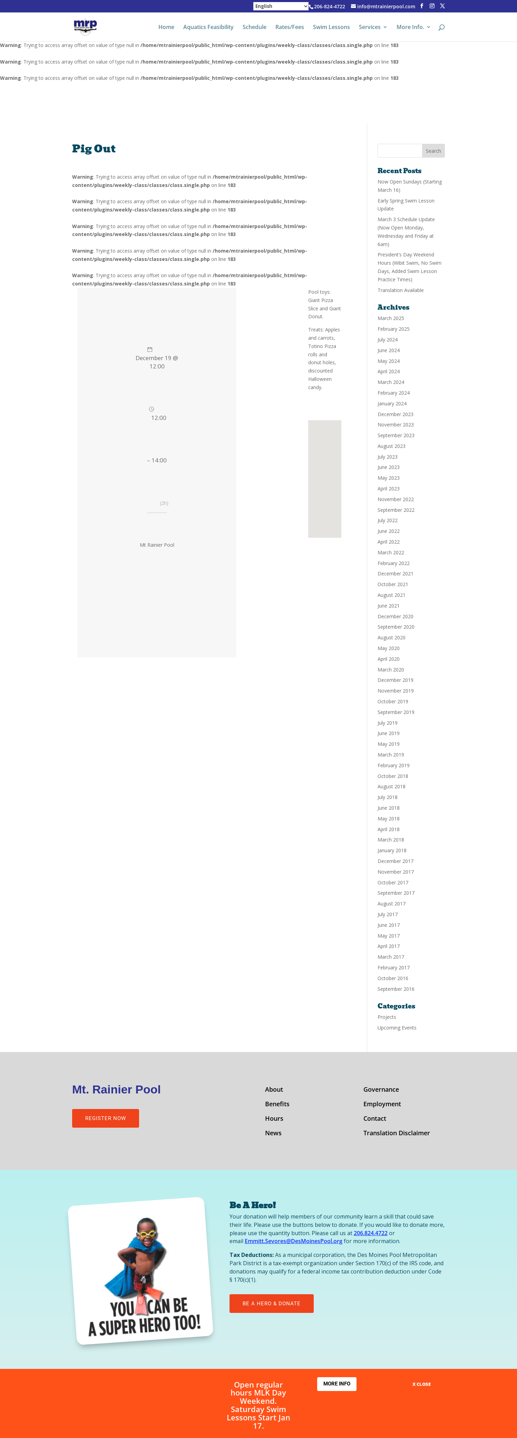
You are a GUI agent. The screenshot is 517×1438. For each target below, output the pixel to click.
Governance (381, 1090)
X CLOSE (421, 1384)
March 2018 (391, 839)
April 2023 (389, 488)
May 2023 (389, 477)
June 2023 (389, 467)
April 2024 (389, 371)
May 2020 (389, 648)
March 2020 (391, 669)
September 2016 (396, 989)
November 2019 (396, 690)
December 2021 (395, 573)
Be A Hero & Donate (272, 1303)
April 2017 (389, 946)
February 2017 (394, 967)
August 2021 (392, 595)
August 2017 (392, 903)
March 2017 (391, 956)
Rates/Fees (289, 28)
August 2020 (392, 637)
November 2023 (396, 424)
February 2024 (394, 392)
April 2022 (389, 541)
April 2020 (389, 659)
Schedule (254, 28)
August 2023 (392, 446)
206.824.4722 (371, 1233)
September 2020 (396, 626)
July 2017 (388, 914)
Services (370, 28)
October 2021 (393, 584)
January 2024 (392, 403)
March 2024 (391, 382)
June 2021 (389, 605)
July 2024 (388, 339)
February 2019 (394, 765)
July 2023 (388, 456)
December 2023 (395, 414)
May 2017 (389, 935)
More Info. (410, 28)
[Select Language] (281, 6)
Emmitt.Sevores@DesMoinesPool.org (293, 1241)
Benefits (277, 1104)
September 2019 (396, 712)
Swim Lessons (331, 28)
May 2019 (389, 744)
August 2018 (392, 786)
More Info (336, 1384)
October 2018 (393, 776)
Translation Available (401, 290)
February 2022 (394, 563)
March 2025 (391, 318)
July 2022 (388, 520)
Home (166, 28)
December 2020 (395, 616)
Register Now (105, 1118)
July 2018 (388, 797)
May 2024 (389, 361)
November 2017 (396, 871)
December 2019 (395, 680)
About (274, 1090)
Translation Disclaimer (396, 1133)
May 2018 (389, 818)
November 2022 (396, 499)
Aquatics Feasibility (208, 28)
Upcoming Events (397, 1027)
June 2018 (389, 808)
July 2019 (388, 723)
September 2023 (396, 435)
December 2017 (395, 861)
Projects (387, 1017)
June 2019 (389, 733)
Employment (382, 1104)
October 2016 (393, 978)
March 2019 (391, 754)
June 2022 (389, 531)
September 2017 (396, 893)
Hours (274, 1119)
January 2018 (392, 850)
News (273, 1133)
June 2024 (389, 350)
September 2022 (396, 510)
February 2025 (394, 329)
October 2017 (393, 882)
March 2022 (391, 552)
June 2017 (389, 925)
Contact (374, 1119)
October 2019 (393, 701)
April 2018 (389, 829)
